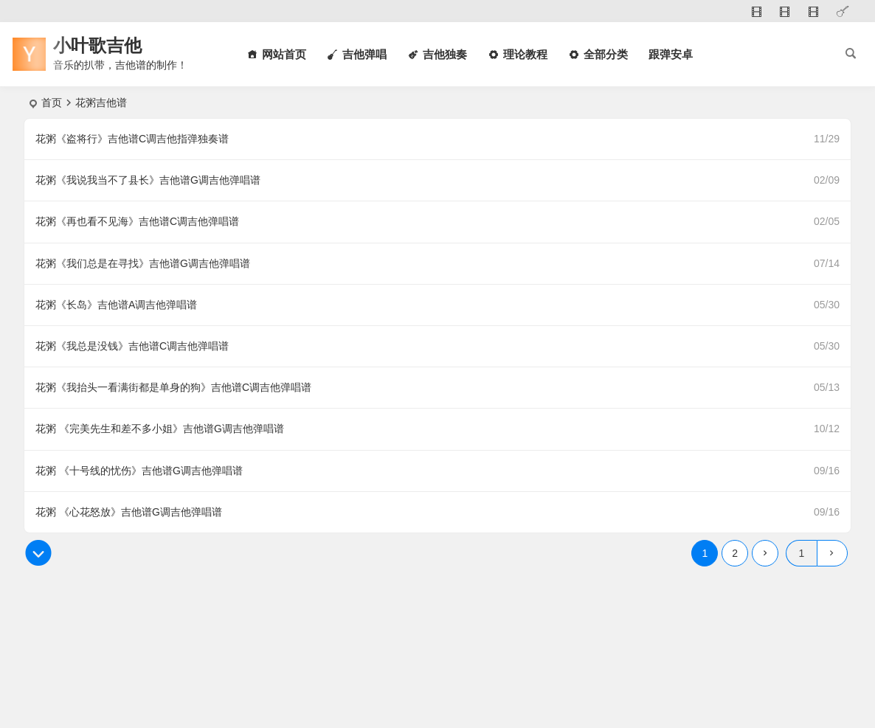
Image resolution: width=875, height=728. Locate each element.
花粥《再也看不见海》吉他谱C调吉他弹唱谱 (137, 221)
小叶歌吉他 (97, 45)
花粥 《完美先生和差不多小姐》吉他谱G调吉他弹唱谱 (159, 428)
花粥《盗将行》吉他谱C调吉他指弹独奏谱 (132, 139)
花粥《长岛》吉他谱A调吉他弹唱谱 (116, 305)
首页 (51, 102)
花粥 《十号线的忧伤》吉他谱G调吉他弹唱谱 (139, 470)
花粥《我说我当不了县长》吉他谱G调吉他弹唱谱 (147, 180)
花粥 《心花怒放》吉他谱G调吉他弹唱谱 (128, 512)
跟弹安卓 (671, 54)
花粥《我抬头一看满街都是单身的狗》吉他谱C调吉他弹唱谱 (173, 387)
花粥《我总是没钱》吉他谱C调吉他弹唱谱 (132, 346)
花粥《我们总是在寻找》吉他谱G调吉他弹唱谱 (142, 263)
